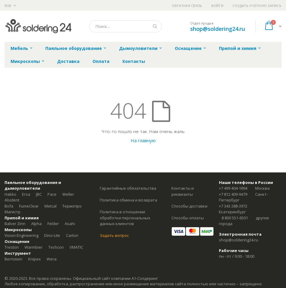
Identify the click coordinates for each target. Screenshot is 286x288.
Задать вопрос (114, 235)
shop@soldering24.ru (217, 28)
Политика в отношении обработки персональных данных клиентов (125, 217)
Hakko (10, 194)
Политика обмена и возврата (128, 200)
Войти (217, 5)
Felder (53, 223)
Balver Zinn (15, 223)
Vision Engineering (21, 235)
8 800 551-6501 (235, 218)
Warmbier (33, 247)
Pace (52, 194)
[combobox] (125, 26)
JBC (39, 194)
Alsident (12, 200)
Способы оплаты (187, 218)
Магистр (13, 211)
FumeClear (29, 206)
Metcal (50, 206)
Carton (72, 235)
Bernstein (13, 259)
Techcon (56, 247)
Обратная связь (187, 5)
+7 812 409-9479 (233, 194)
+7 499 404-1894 (233, 188)
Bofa (9, 206)
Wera (52, 259)
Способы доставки (189, 206)
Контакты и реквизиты (182, 191)
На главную (143, 140)
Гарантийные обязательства (128, 188)
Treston (12, 247)
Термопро (72, 206)
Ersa (26, 194)
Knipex (34, 259)
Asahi (70, 223)
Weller (68, 194)
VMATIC (76, 247)
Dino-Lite (52, 235)
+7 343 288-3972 (233, 206)
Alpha (36, 223)
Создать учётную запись (256, 5)
